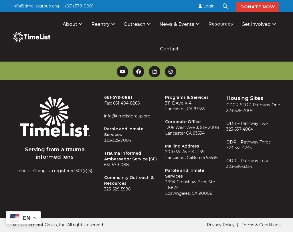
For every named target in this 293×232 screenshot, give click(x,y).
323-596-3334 (239, 166)
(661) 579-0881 (79, 6)
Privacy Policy (221, 224)
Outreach (134, 24)
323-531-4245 (239, 147)
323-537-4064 (239, 129)
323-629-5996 (117, 189)
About (70, 24)
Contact (169, 49)
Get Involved (256, 24)
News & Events (176, 24)
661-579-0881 (117, 164)
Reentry (100, 24)
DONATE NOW (257, 6)
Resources (220, 24)
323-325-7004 (117, 140)
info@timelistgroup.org (36, 6)
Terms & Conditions (261, 224)
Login (207, 6)
